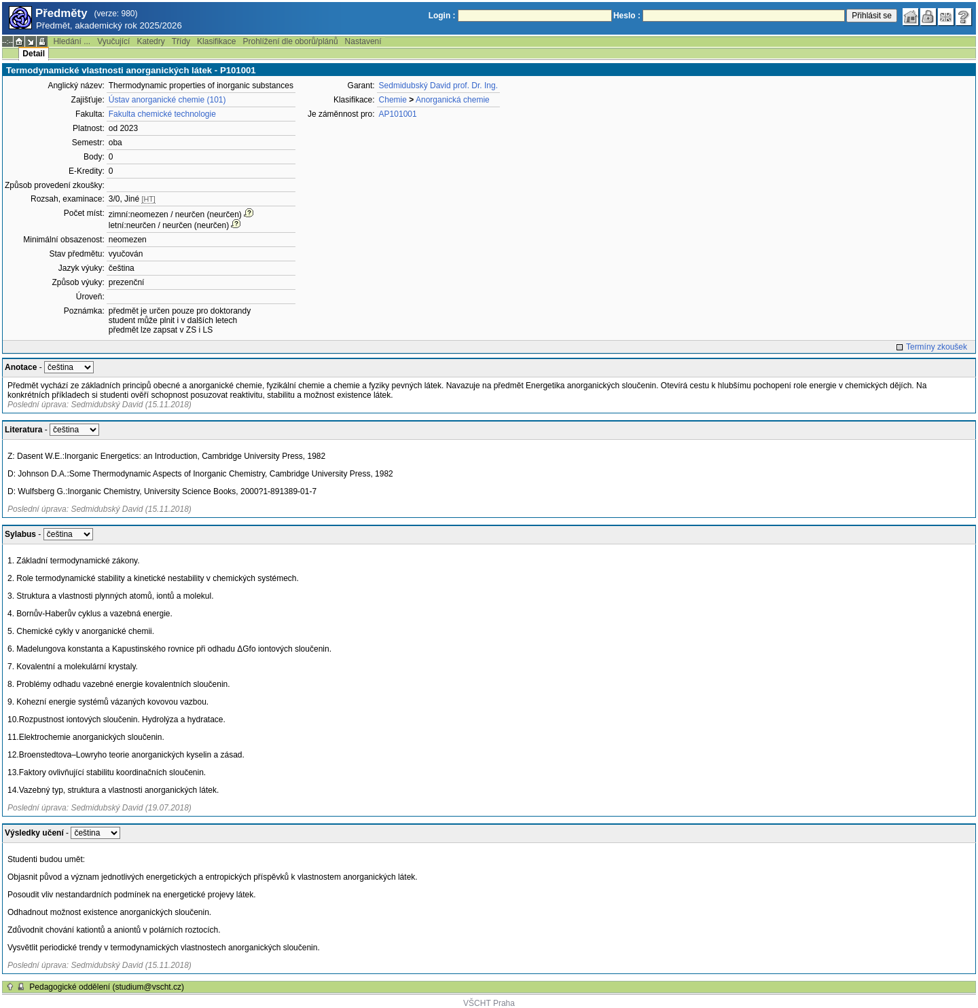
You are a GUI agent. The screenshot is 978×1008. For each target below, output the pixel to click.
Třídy (181, 41)
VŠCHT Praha (489, 1003)
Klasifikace (216, 41)
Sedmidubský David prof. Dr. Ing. (438, 85)
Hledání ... (71, 41)
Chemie (393, 100)
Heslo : (626, 15)
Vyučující (113, 41)
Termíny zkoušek (936, 347)
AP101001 (398, 114)
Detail (33, 53)
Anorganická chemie (453, 100)
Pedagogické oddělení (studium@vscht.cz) (106, 987)
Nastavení (363, 41)
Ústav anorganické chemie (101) (167, 100)
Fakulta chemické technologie (162, 114)
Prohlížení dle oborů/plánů (290, 41)
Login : (442, 15)
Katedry (150, 41)
